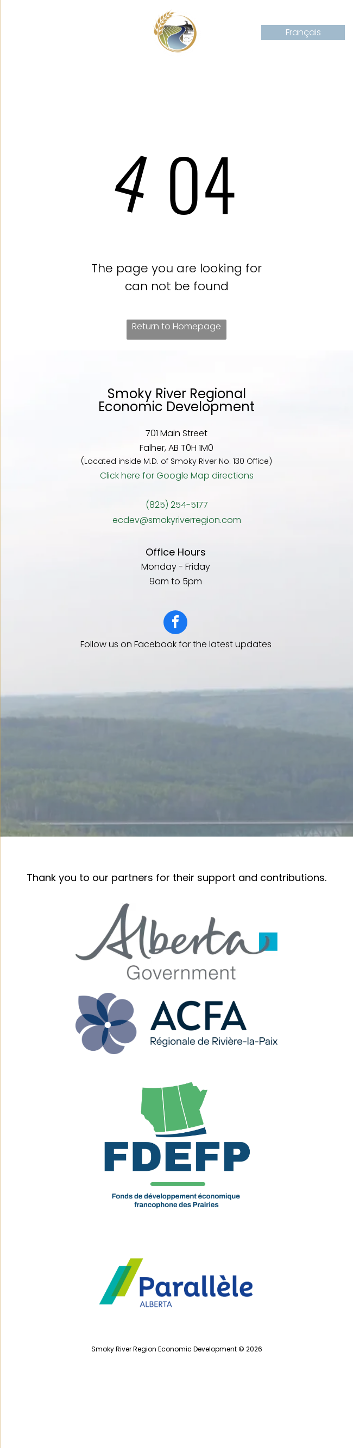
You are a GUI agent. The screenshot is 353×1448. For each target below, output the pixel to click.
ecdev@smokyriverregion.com (176, 520)
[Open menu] (24, 32)
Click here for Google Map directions (177, 475)
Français (303, 32)
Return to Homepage (176, 326)
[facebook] (175, 623)
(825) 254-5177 (177, 505)
